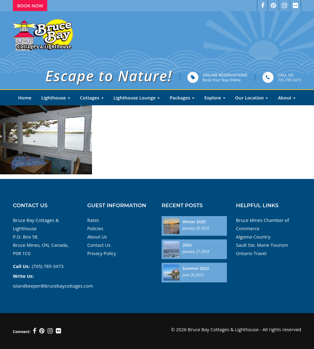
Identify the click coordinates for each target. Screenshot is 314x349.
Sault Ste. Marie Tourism (262, 245)
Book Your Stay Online (222, 80)
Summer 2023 (195, 268)
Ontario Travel (251, 253)
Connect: (21, 331)
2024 (187, 245)
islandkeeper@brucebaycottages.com (53, 286)
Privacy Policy (101, 253)
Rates (93, 220)
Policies (95, 228)
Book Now (30, 5)
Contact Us (99, 245)
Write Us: (23, 276)
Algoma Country (253, 237)
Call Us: (21, 266)
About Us (97, 237)
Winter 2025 (194, 221)
